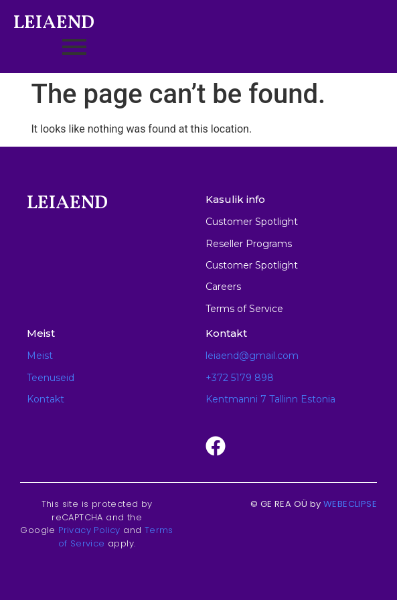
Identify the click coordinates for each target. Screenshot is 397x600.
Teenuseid (50, 378)
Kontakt (45, 399)
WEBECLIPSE (350, 504)
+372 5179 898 (240, 378)
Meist (40, 356)
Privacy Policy (89, 530)
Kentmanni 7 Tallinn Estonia (270, 399)
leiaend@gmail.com (252, 356)
